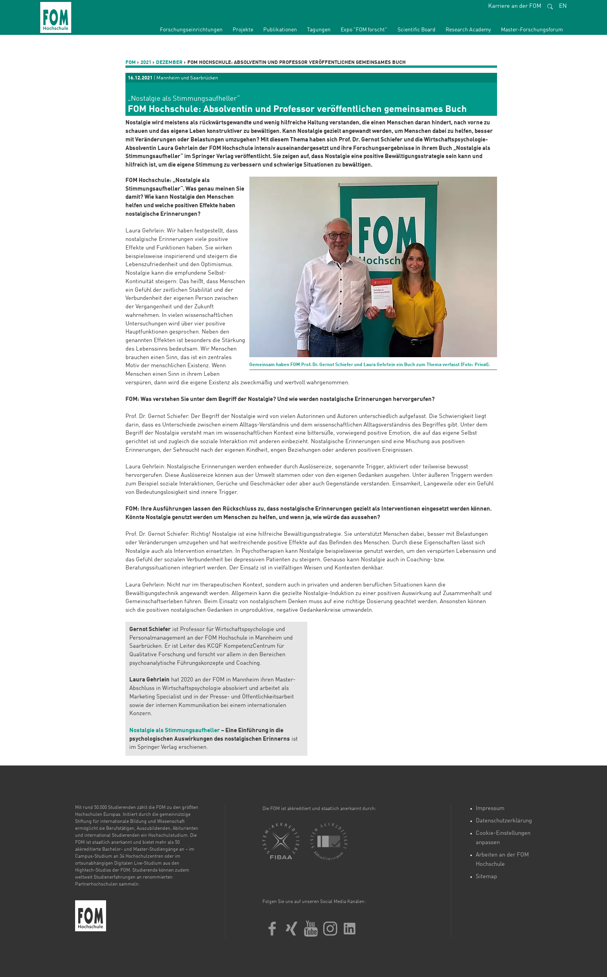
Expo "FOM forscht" (364, 30)
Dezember (169, 62)
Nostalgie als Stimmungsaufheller (174, 731)
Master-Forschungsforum (532, 30)
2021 (146, 62)
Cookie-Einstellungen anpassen (503, 838)
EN (563, 6)
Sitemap (486, 877)
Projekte (243, 30)
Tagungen (319, 30)
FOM (130, 62)
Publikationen (280, 30)
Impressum (490, 809)
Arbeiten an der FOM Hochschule (502, 859)
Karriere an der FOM (514, 6)
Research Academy (468, 30)
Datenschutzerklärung (504, 821)
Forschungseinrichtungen (191, 30)
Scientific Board (417, 30)
